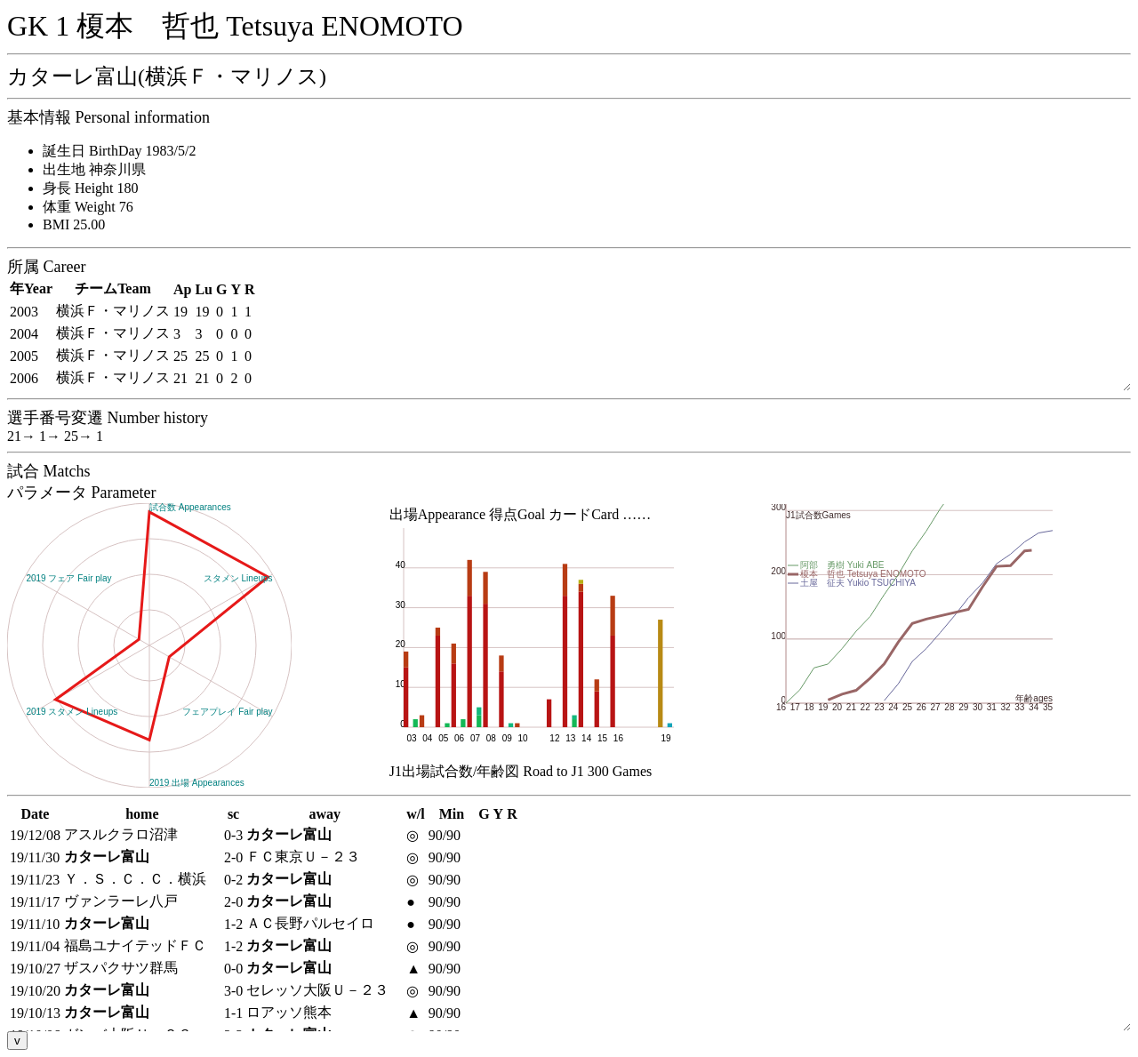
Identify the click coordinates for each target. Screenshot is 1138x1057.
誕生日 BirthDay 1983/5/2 (119, 150)
